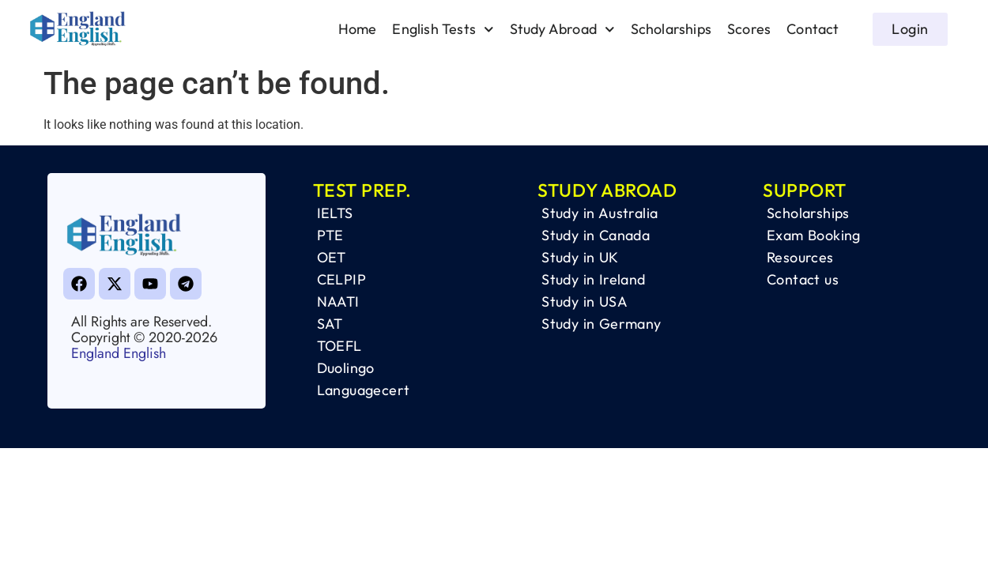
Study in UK (579, 257)
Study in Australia (599, 213)
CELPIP (341, 279)
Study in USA (584, 301)
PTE (330, 235)
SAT (330, 324)
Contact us (803, 279)
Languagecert (363, 390)
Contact (812, 29)
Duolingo (346, 368)
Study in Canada (595, 235)
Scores (749, 29)
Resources (800, 257)
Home (357, 29)
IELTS (335, 213)
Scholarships (671, 29)
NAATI (338, 301)
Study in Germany (601, 324)
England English (118, 353)
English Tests (442, 30)
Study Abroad (562, 30)
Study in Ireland (593, 279)
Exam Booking (814, 235)
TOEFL (339, 346)
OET (331, 257)
